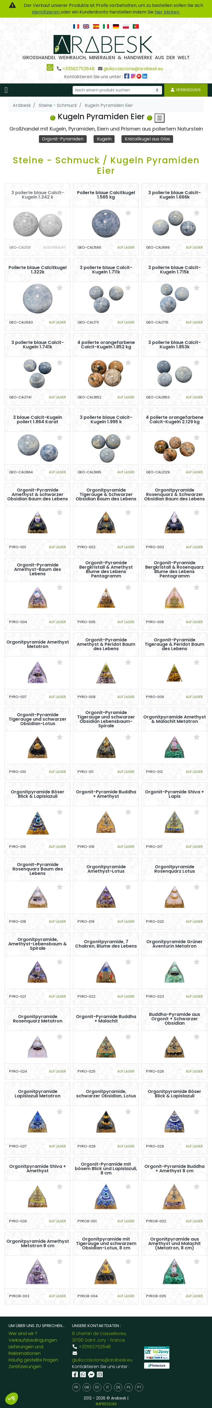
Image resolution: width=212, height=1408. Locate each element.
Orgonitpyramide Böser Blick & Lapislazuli (37, 794)
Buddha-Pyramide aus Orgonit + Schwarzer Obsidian (174, 1019)
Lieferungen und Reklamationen (26, 1350)
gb (86, 1387)
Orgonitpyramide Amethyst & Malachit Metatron (174, 719)
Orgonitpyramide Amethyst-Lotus (106, 869)
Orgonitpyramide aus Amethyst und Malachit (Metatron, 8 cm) (174, 1243)
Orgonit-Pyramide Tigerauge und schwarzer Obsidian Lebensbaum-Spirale (106, 719)
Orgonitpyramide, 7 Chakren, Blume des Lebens (106, 944)
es (97, 1387)
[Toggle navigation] (6, 90)
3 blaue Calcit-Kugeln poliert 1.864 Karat (37, 420)
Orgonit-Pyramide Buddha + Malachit (106, 1019)
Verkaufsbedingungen (33, 1340)
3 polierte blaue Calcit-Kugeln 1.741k (37, 345)
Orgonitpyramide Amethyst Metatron (37, 644)
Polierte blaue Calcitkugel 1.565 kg (106, 195)
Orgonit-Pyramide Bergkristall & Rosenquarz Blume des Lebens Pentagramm (174, 570)
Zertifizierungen (25, 1366)
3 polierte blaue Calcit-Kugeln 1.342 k (37, 195)
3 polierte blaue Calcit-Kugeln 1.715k (174, 270)
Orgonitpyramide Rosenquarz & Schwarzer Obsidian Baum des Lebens (174, 494)
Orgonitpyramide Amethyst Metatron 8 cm (37, 1243)
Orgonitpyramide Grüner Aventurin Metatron (174, 944)
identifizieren (46, 12)
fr (76, 1387)
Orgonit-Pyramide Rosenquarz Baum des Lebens (37, 869)
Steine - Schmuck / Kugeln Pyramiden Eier (106, 165)
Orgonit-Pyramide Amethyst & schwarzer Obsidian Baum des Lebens (37, 494)
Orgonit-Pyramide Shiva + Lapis (174, 794)
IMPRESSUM (106, 1404)
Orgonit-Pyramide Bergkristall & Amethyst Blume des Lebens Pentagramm (106, 570)
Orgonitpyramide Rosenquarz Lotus (174, 869)
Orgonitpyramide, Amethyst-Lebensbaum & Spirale (37, 944)
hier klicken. (167, 12)
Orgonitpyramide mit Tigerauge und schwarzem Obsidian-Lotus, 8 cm (106, 1243)
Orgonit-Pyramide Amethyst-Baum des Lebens (37, 569)
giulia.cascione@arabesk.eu (133, 69)
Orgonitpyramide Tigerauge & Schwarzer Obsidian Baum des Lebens (106, 494)
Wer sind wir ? (23, 1333)
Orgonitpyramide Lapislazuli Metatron (37, 1094)
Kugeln (104, 139)
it (107, 1387)
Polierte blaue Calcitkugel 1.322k (38, 270)
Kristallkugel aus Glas (148, 139)
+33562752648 (78, 69)
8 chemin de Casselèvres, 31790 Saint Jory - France (99, 1336)
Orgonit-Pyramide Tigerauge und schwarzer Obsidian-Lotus (38, 719)
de (118, 1387)
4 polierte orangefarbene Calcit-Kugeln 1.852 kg (106, 345)
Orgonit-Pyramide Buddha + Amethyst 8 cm (174, 1169)
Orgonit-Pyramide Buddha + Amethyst (106, 794)
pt (139, 1387)
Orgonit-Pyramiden (62, 139)
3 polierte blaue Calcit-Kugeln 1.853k (174, 345)
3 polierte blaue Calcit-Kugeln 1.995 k (106, 420)
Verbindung (186, 90)
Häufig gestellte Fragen (33, 1360)
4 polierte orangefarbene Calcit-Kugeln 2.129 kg (174, 420)
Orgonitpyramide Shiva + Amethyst (37, 1169)
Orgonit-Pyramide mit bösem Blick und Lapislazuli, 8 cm (106, 1169)
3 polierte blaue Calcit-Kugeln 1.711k (106, 270)
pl (129, 1387)
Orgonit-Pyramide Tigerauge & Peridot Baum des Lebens (174, 644)
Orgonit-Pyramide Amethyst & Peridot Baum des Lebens (106, 644)
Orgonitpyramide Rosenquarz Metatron (37, 1019)
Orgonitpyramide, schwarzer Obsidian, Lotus (106, 1094)
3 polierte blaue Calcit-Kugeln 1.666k (174, 195)
